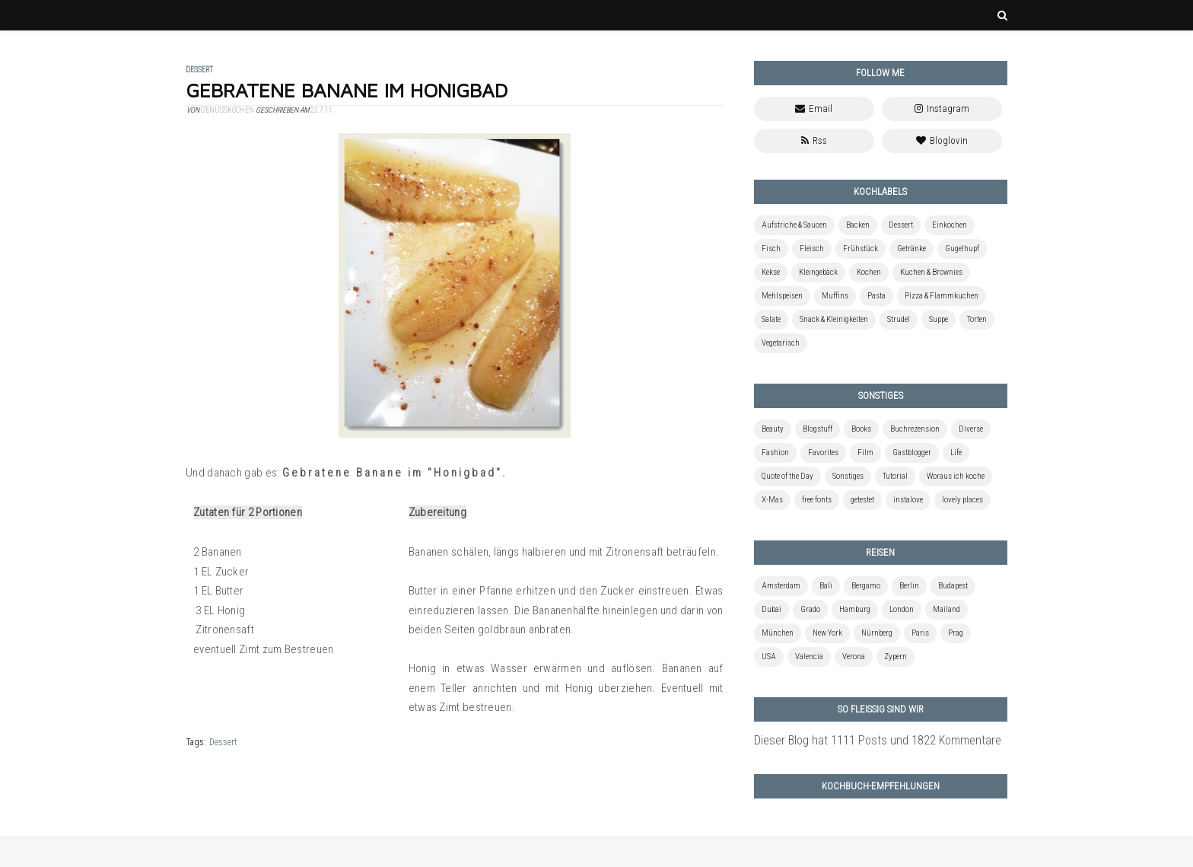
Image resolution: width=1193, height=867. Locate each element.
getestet (862, 500)
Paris (920, 633)
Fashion (775, 452)
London (901, 609)
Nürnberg (876, 633)
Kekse (771, 272)
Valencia (809, 656)
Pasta (876, 296)
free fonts (817, 500)
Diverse (971, 429)
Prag (955, 633)
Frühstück (860, 248)
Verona (853, 656)
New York (827, 633)
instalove (908, 500)
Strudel (898, 319)
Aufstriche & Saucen (794, 225)
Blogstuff (817, 429)
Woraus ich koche (956, 476)
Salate (771, 319)
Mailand (946, 609)
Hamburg (854, 609)
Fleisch (812, 248)
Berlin (909, 586)
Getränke (911, 248)
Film (865, 452)
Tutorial (895, 476)
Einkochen (949, 225)
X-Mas (772, 500)
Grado (810, 609)
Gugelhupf (962, 248)
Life (956, 452)
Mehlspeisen (782, 296)
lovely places (962, 500)
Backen (858, 225)
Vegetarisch (781, 343)
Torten (977, 319)
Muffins (835, 296)
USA (769, 656)
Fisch (771, 248)
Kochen (869, 272)
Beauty (773, 429)
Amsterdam (781, 586)
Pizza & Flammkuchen (941, 296)
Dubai (771, 609)
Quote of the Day (787, 476)
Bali (825, 586)
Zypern (895, 656)
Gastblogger (911, 452)
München (778, 633)
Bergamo (865, 586)
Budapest (953, 586)
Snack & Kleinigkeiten (834, 319)
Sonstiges (848, 476)
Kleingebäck (818, 272)
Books (861, 429)
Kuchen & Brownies (931, 272)
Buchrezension (915, 429)
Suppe (938, 319)
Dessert (223, 742)
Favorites (823, 452)
